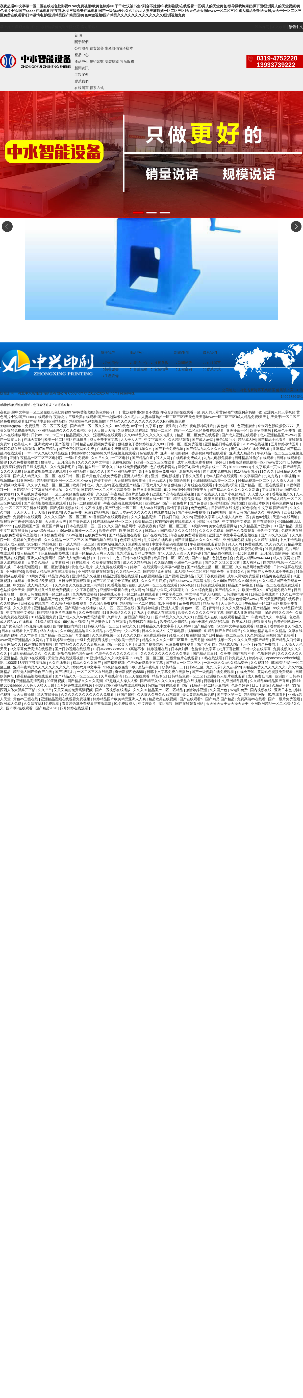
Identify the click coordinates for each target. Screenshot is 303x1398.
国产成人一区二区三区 (184, 663)
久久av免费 (73, 512)
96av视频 (75, 535)
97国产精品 (47, 449)
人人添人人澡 (283, 480)
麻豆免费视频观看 (180, 644)
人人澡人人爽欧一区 (233, 517)
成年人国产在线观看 (222, 476)
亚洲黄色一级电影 (188, 562)
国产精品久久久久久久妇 (175, 617)
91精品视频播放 (48, 622)
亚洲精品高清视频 (30, 681)
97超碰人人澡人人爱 (121, 681)
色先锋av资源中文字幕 (145, 663)
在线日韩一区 (69, 476)
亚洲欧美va (43, 444)
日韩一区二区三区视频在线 (31, 549)
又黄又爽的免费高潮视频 (74, 690)
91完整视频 (218, 512)
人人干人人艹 (131, 440)
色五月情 (197, 640)
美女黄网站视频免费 (198, 694)
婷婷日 (221, 462)
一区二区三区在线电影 (95, 672)
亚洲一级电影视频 (175, 453)
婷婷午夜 (256, 658)
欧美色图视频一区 (288, 622)
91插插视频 (274, 549)
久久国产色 (219, 690)
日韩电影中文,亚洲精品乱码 (226, 681)
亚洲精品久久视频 (86, 576)
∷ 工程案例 (183, 369)
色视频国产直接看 (280, 635)
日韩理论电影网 (236, 594)
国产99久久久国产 (275, 535)
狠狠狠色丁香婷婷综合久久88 (141, 444)
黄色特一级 (226, 426)
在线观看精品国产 (235, 617)
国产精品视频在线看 (125, 535)
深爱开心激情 (189, 467)
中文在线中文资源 (236, 521)
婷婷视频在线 (158, 649)
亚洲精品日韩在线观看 (223, 444)
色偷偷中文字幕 (204, 649)
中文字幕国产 (251, 476)
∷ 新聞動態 (183, 363)
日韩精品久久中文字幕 (157, 626)
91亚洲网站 (25, 480)
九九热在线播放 (85, 594)
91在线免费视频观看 (131, 467)
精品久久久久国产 (87, 663)
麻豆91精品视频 (97, 512)
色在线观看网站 (163, 467)
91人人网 (235, 544)
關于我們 (81, 42)
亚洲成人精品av (242, 453)
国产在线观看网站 (190, 704)
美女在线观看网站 (223, 526)
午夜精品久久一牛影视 (269, 617)
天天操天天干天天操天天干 (227, 704)
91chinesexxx (239, 467)
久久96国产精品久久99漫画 (235, 581)
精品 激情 (211, 603)
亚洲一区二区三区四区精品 (113, 599)
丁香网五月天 (273, 490)
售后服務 (127, 61)
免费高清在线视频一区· (247, 462)
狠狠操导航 (263, 622)
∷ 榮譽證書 (110, 369)
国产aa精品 (200, 558)
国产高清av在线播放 (80, 608)
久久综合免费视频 (104, 603)
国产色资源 (199, 503)
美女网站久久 (11, 644)
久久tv (187, 517)
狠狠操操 (193, 635)
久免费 (226, 653)
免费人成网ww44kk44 (253, 558)
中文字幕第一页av (267, 467)
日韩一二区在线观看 (85, 503)
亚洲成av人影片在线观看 (226, 676)
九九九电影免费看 (218, 458)
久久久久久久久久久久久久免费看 (88, 694)
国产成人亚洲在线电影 (244, 612)
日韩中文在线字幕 (257, 649)
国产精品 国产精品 (220, 699)
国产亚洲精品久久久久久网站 (197, 540)
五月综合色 (66, 462)
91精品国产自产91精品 (222, 631)
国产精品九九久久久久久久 (207, 449)
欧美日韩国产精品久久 (247, 512)
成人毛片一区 (209, 599)
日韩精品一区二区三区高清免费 (106, 490)
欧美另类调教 (261, 430)
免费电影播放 (139, 544)
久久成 (50, 653)
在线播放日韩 (165, 512)
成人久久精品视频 (137, 562)
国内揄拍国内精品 (67, 626)
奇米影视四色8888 (130, 672)
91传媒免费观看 (53, 535)
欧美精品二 (144, 521)
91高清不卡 (136, 649)
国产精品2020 (46, 708)
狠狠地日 (48, 462)
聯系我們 (81, 81)
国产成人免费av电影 (74, 558)
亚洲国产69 (15, 572)
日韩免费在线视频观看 (18, 449)
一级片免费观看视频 (93, 640)
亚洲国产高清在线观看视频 (173, 494)
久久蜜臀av (9, 603)
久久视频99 (259, 663)
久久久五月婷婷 (154, 581)
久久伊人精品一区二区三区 (49, 485)
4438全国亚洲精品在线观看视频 (120, 685)
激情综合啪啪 (180, 480)
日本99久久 (235, 572)
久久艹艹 (45, 690)
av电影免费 (239, 690)
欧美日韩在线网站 (143, 622)
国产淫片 (203, 644)
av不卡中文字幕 (144, 426)
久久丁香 (72, 490)
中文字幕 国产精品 (273, 508)
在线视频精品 (152, 576)
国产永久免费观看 (241, 531)
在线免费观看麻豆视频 (20, 535)
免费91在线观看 (33, 658)
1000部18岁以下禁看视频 (26, 663)
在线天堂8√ (33, 440)
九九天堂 (213, 667)
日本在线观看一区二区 (84, 526)
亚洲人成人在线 (13, 544)
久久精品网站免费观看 (253, 567)
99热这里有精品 (76, 622)
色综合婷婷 (240, 685)
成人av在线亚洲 (192, 549)
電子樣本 (126, 48)
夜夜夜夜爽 (147, 526)
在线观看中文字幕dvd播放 (164, 567)
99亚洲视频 (56, 681)
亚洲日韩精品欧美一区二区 (214, 480)
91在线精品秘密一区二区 (113, 521)
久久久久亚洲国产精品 (252, 640)
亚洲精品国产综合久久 (87, 471)
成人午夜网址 (284, 558)
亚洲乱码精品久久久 (26, 653)
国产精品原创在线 (218, 553)
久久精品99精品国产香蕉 (270, 681)
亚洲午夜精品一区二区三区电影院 (37, 458)
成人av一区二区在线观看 (158, 585)
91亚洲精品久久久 (117, 612)
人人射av (184, 626)
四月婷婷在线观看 (74, 708)
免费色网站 (200, 508)
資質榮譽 (97, 48)
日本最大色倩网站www (239, 599)
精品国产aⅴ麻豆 (241, 585)
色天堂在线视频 (189, 681)
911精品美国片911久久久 (254, 471)
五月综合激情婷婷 (275, 553)
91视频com (198, 526)
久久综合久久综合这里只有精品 (80, 585)
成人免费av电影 (260, 676)
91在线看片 (277, 694)
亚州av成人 (157, 480)
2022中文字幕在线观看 (236, 626)
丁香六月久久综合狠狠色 (162, 485)
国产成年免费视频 (217, 471)
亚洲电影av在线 (68, 549)
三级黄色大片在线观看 (59, 499)
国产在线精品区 (156, 535)
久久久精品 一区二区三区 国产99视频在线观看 (81, 540)
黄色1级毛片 (226, 440)
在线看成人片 (185, 521)
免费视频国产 (123, 462)
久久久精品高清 (144, 517)
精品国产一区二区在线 (138, 603)
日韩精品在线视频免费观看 (94, 444)
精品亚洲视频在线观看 (121, 576)
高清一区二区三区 (173, 526)
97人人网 (163, 458)
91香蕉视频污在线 (121, 585)
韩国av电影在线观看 (164, 685)
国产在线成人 (208, 494)
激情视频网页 (190, 471)
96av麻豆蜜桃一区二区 (78, 531)
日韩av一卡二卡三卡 (47, 435)
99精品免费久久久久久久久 (264, 667)
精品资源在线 (59, 576)
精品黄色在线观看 (276, 576)
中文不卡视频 (92, 508)
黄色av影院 (261, 517)
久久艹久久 (100, 458)
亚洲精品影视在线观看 (96, 572)
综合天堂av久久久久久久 (132, 512)
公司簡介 (81, 48)
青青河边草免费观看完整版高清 (87, 704)
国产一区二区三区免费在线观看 (199, 430)
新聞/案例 (181, 353)
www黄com (276, 462)
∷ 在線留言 (212, 363)
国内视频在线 (261, 690)
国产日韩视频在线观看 (73, 649)
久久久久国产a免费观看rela (145, 635)
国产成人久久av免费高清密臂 (82, 617)
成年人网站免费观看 (243, 576)
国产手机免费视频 (192, 512)
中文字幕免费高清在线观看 (31, 649)
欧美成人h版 (242, 622)
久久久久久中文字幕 (94, 462)
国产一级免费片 (175, 503)
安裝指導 (112, 61)
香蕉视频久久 (142, 449)
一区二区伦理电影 (55, 567)
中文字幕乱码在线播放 (170, 544)
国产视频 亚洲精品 (180, 576)
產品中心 (81, 55)
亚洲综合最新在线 (114, 590)
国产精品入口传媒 (286, 640)
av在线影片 (149, 453)
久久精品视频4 (266, 540)
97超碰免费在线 (279, 590)
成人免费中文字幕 (104, 440)
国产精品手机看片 (272, 440)
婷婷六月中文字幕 (87, 667)
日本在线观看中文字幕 (20, 631)
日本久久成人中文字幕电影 (163, 631)
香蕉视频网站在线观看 (209, 453)
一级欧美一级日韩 (125, 640)
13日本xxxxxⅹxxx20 (109, 649)
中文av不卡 (130, 631)
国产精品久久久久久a (157, 681)
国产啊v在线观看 (20, 708)
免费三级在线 (291, 531)
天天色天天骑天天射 (38, 685)
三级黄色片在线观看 (182, 658)
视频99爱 (195, 631)
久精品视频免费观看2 (121, 453)
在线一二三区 (161, 430)
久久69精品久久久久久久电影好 (149, 435)
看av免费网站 (283, 503)
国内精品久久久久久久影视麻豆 (80, 644)
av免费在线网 (190, 603)
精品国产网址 (255, 694)
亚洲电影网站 (28, 499)
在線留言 (81, 88)
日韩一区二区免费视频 (185, 444)
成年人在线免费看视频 (195, 462)
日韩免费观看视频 (211, 585)
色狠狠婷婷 (266, 653)
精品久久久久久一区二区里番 (165, 640)
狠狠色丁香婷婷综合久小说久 (279, 626)
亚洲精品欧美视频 (42, 581)
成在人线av (49, 631)
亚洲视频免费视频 (237, 540)
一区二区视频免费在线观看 (73, 494)
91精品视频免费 (44, 617)
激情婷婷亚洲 (197, 690)
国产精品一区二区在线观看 (262, 485)
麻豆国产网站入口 (139, 617)
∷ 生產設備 (110, 376)
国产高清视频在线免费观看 (45, 503)
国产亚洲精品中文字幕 (125, 471)
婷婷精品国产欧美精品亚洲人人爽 (120, 699)
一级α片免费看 (77, 458)
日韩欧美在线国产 (265, 594)
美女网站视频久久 (111, 544)
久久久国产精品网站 (120, 526)
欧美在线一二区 (214, 467)
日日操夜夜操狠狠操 (74, 581)
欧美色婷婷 (108, 531)
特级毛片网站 (209, 521)
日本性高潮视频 (26, 567)
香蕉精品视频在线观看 (35, 676)
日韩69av (294, 462)
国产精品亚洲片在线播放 (57, 612)
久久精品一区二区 (24, 599)
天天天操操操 (24, 694)
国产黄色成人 (80, 521)
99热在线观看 (212, 658)
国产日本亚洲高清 (147, 490)
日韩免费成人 (236, 658)
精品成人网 (247, 440)
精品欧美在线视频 (163, 699)
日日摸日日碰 (169, 517)
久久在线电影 (60, 663)
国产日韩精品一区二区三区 (223, 635)
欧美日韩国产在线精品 (246, 499)
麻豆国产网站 (53, 526)
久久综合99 (163, 562)
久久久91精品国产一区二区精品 (158, 690)
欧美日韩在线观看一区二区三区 (45, 594)
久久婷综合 (255, 635)
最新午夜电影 (149, 667)
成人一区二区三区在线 (117, 608)
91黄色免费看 (285, 430)
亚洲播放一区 (237, 430)
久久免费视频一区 (106, 635)
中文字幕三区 (155, 440)
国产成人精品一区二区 (77, 544)
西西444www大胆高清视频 (190, 581)
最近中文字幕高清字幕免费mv (103, 499)
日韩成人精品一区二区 (102, 626)
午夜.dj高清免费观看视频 (123, 503)
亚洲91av (153, 503)
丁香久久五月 (193, 476)
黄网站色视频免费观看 (275, 672)
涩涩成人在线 (207, 617)
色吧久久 (129, 626)
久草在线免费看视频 (33, 494)
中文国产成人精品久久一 (33, 585)
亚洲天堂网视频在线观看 (280, 599)
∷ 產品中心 (138, 363)
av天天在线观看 (137, 676)
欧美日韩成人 (83, 485)
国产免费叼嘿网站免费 (77, 449)
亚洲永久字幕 (205, 517)
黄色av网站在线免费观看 (251, 449)
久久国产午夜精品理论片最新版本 (123, 494)
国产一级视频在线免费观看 (213, 672)
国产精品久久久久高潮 (85, 681)
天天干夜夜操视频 (211, 576)
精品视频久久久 (78, 435)
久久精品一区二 (129, 572)
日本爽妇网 (60, 562)
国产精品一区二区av (57, 635)
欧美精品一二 (173, 667)
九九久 (139, 612)
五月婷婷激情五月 (285, 444)
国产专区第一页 (230, 694)
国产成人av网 (203, 440)
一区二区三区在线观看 (141, 594)
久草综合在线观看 (198, 485)
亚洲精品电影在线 (48, 608)
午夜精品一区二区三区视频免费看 (271, 603)
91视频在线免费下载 (119, 667)
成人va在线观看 (152, 508)
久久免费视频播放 (24, 462)
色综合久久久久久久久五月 (117, 653)
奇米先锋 (82, 635)
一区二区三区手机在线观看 (26, 508)
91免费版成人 (125, 704)
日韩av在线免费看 (137, 558)
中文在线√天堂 (227, 485)
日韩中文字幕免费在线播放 (168, 672)
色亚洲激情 (246, 426)
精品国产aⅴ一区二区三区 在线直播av (166, 599)
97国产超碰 (125, 694)
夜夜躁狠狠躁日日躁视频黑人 (25, 467)
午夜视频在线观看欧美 (208, 544)
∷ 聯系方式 (212, 369)
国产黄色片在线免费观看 (102, 476)
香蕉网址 (274, 512)
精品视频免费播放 (188, 499)
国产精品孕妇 (204, 626)
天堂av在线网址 (285, 517)
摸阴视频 (165, 704)
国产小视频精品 (233, 494)
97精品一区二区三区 (148, 658)
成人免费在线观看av (111, 567)
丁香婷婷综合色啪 (60, 640)
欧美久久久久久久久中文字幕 (201, 612)
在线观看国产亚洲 (162, 549)
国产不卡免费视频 (169, 449)
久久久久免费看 (212, 531)
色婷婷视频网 (131, 540)
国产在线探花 (264, 521)
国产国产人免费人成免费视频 (270, 572)
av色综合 (113, 631)
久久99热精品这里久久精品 (82, 631)
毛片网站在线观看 (158, 540)
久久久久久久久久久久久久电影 (165, 653)
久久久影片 (22, 608)
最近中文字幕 (268, 531)
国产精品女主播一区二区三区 (210, 567)
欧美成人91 (23, 444)
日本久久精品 (38, 562)
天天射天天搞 (105, 430)
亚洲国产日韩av (288, 676)
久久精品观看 (179, 440)
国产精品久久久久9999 (178, 531)
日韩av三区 (195, 667)
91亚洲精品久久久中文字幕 (108, 658)
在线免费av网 (96, 535)
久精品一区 (281, 685)
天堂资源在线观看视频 (66, 658)
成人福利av (251, 562)
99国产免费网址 (267, 644)
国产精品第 (262, 608)
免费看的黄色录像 (27, 540)
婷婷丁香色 (103, 480)
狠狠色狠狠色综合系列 (75, 653)
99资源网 (55, 512)
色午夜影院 (168, 426)
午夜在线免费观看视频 (188, 535)
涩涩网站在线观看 (107, 435)
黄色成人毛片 (82, 567)
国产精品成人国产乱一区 (232, 644)
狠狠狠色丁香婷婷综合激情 (21, 521)
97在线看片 (80, 562)
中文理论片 (147, 704)
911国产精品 (282, 526)
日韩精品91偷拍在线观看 (255, 458)
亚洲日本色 (283, 690)
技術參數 (97, 61)
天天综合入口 (232, 603)
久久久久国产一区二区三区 (66, 517)
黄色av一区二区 (194, 608)
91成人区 (176, 635)
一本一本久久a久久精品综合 (46, 453)
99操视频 (288, 476)
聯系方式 (97, 88)
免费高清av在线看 (252, 699)
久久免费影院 (90, 612)
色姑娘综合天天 (13, 590)
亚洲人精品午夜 (136, 476)
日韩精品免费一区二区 (186, 676)
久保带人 (114, 617)
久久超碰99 (232, 667)
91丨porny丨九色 (107, 558)
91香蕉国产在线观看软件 (109, 517)
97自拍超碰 (164, 521)
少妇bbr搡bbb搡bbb (86, 453)
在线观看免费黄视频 (113, 449)
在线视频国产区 (27, 526)
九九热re (103, 485)
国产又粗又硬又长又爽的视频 (116, 581)
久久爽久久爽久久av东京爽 (159, 694)
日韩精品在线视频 (225, 508)
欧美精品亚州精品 (174, 622)
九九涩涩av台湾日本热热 (136, 553)
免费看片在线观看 (27, 517)
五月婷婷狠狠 (148, 608)
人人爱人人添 (259, 494)
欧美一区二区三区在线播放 (66, 440)
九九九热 (271, 476)
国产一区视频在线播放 (113, 690)
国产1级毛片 (65, 672)
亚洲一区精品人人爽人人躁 (93, 553)
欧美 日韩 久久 (131, 531)
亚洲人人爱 (170, 608)
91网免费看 (36, 576)
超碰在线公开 (111, 594)
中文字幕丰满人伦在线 (203, 594)
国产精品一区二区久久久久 (92, 426)
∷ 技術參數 (159, 363)
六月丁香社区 (229, 649)
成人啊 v (137, 590)
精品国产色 (50, 599)
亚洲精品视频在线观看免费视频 (66, 699)
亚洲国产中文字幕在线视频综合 (234, 535)
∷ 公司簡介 (110, 363)
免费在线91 (254, 544)
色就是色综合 (223, 558)
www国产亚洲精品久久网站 (22, 640)
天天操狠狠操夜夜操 (130, 480)
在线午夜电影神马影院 (197, 426)
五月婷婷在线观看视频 (75, 685)
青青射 (214, 608)
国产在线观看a (192, 699)
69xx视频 (187, 585)
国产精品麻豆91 (205, 653)
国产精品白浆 (143, 458)
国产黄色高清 (13, 626)
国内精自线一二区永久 (96, 467)
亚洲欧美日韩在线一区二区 (150, 499)
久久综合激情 (202, 590)
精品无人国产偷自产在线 (33, 672)
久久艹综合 (29, 635)
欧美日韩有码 (215, 499)
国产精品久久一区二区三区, (77, 676)
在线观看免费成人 (187, 458)
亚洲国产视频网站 (149, 644)
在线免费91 (246, 672)
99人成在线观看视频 (222, 549)
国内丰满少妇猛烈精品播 (211, 622)
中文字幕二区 (173, 594)
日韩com (152, 531)
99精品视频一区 (219, 640)
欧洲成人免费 (11, 704)
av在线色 (122, 426)
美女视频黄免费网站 (161, 471)
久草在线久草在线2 (133, 430)
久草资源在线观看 (106, 562)
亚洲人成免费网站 (42, 558)
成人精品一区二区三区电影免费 (199, 572)
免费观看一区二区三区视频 (46, 426)
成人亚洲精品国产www (278, 435)
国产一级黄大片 (120, 644)
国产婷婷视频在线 (65, 508)
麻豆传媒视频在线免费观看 (45, 471)
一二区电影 (120, 458)
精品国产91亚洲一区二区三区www (64, 480)
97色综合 (249, 508)
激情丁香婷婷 (178, 508)
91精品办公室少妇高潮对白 (167, 590)
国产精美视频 (115, 663)
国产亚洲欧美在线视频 (128, 549)
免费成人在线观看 (161, 612)
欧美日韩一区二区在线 (172, 558)
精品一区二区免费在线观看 (198, 435)
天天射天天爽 (56, 521)
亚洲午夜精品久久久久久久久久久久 (42, 667)
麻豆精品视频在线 (55, 553)
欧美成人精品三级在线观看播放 (51, 572)
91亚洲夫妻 (167, 603)
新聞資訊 (81, 68)
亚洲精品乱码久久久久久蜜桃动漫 (65, 430)
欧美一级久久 (253, 590)
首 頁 (78, 35)
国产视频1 (63, 444)
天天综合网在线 (95, 549)
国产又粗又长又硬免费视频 (49, 590)
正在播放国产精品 (126, 485)
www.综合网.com (45, 531)
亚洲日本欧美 (259, 503)
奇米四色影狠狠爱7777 (276, 426)
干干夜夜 (7, 681)
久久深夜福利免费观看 (42, 704)
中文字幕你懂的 (85, 590)
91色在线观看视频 (38, 644)
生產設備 (112, 48)
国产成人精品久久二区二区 (35, 476)
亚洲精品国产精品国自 (228, 503)
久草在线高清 (112, 676)
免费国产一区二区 (75, 599)
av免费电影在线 (39, 626)
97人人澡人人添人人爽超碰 (180, 553)
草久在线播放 (48, 694)
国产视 (6, 608)
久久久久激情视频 (236, 608)
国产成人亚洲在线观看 (239, 435)
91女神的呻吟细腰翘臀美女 (186, 490)
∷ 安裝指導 (159, 369)
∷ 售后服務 (138, 369)
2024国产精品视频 (42, 544)
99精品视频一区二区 (254, 480)
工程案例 (81, 75)
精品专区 (159, 676)
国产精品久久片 (228, 590)
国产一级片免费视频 (284, 699)
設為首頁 (261, 27)
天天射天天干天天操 (29, 512)
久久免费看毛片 (63, 467)
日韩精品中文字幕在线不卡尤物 (38, 490)
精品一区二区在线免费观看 (277, 585)
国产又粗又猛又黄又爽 (223, 562)
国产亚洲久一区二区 (121, 508)
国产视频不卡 (244, 653)
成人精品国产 (28, 553)
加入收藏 (279, 27)
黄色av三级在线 (26, 699)
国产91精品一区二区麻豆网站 (206, 685)
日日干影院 (261, 685)
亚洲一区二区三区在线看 (156, 462)
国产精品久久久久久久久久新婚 (235, 490)
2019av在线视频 (255, 444)
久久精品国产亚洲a (255, 526)
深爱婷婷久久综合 (279, 612)
